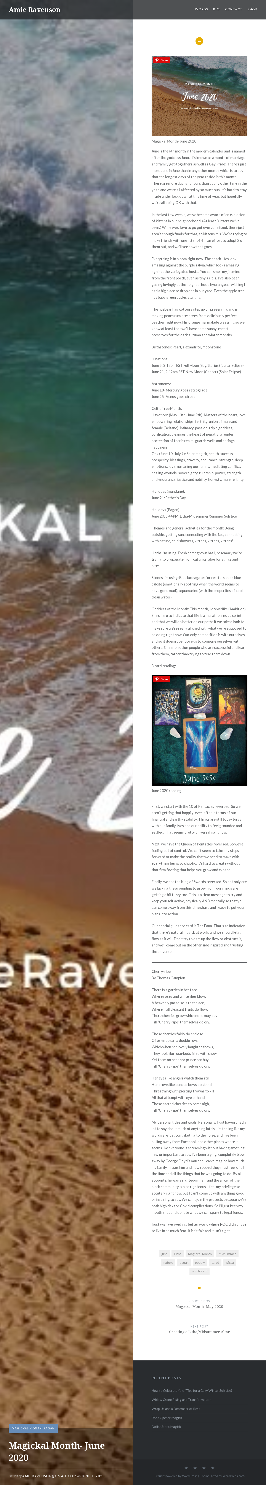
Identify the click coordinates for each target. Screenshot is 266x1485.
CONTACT (234, 9)
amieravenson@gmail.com (49, 1476)
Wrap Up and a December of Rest (176, 1409)
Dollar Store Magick (166, 1427)
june (164, 1254)
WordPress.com (233, 1476)
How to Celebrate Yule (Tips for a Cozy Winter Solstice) (192, 1390)
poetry (200, 1262)
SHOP (252, 9)
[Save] (161, 60)
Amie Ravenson (34, 9)
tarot (215, 1262)
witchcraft (199, 1271)
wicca (230, 1262)
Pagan (49, 1428)
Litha (177, 1254)
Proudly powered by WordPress (175, 1476)
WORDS (201, 9)
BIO (216, 9)
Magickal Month (27, 1428)
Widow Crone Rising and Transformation (181, 1400)
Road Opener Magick (167, 1418)
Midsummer (227, 1254)
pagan (184, 1262)
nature (168, 1262)
